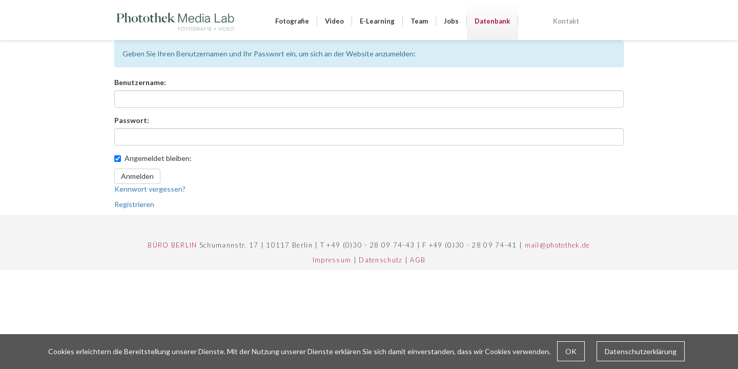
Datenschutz (380, 260)
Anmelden (137, 176)
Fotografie (292, 21)
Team (419, 21)
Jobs (451, 21)
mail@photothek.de (557, 245)
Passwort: (131, 120)
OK (571, 351)
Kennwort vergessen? (150, 188)
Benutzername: (140, 82)
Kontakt (566, 21)
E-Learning (377, 21)
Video (334, 21)
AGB (417, 260)
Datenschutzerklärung (640, 351)
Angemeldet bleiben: (153, 158)
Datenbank (492, 21)
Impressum (332, 260)
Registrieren (134, 204)
